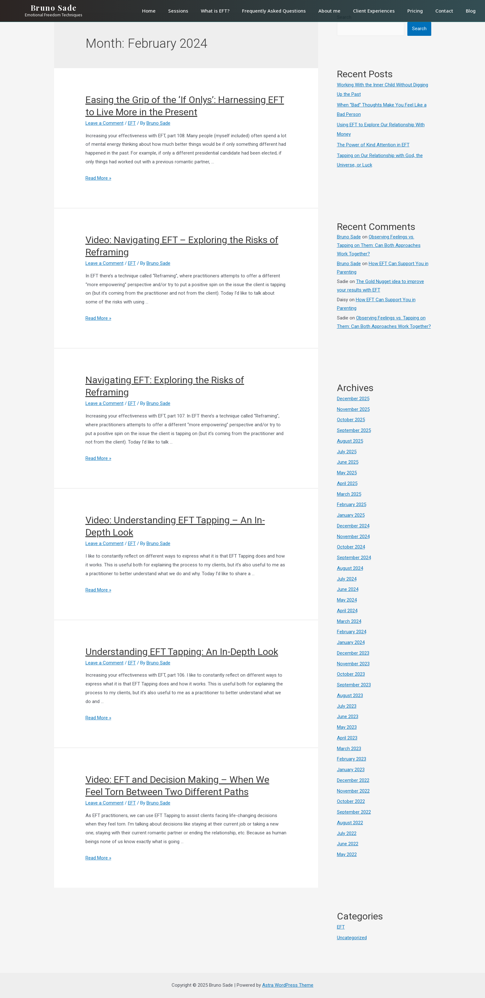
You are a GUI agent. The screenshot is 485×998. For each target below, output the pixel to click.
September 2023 (354, 685)
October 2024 (351, 547)
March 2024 (349, 621)
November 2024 (353, 536)
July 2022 (346, 833)
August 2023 (350, 695)
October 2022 (351, 801)
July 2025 (346, 452)
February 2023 (351, 759)
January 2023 (351, 769)
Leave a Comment (104, 123)
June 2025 (347, 462)
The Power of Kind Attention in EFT (373, 145)
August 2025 (350, 441)
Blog (471, 11)
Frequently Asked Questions (274, 11)
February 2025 (351, 504)
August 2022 (350, 823)
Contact (444, 11)
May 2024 (347, 600)
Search (419, 28)
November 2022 (353, 791)
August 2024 (350, 568)
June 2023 (347, 716)
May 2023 (347, 727)
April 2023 (347, 738)
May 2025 (347, 473)
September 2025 (354, 430)
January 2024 (351, 642)
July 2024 (346, 579)
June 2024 (347, 589)
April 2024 (347, 611)
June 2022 (347, 844)
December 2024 (353, 526)
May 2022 (347, 854)
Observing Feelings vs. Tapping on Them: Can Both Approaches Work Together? (379, 245)
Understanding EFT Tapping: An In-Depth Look (181, 651)
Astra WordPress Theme (287, 985)
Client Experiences (374, 11)
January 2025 (351, 515)
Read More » (98, 178)
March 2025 (349, 494)
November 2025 (353, 409)
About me (329, 11)
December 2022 (353, 780)
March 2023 (349, 748)
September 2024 (354, 557)
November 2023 (353, 664)
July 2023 (346, 706)
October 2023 (351, 674)
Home (149, 11)
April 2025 (347, 483)
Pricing (415, 11)
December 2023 (353, 653)
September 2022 (354, 812)
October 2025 (351, 420)
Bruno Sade (349, 237)
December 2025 (353, 398)
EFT (132, 123)
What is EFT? (215, 11)
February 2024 (351, 632)
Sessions (178, 11)
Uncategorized (352, 938)
